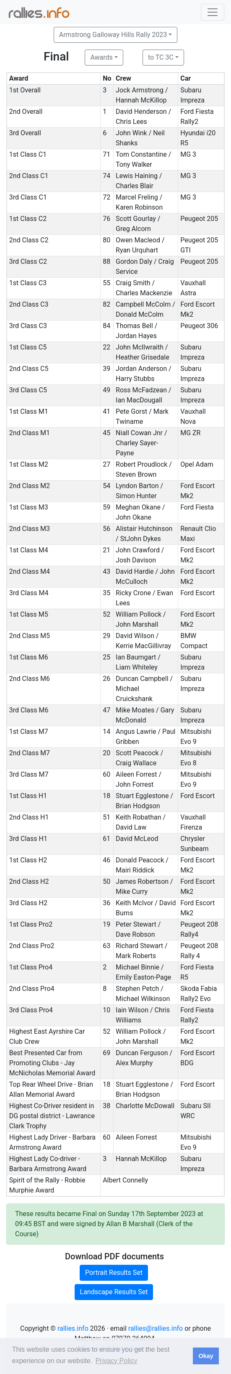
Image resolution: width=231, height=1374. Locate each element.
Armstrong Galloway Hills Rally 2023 (113, 35)
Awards (101, 57)
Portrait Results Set (114, 1273)
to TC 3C (161, 57)
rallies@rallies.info (155, 1328)
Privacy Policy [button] (117, 1360)
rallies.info (72, 1328)
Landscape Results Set (114, 1292)
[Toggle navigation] (212, 12)
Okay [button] (205, 1356)
